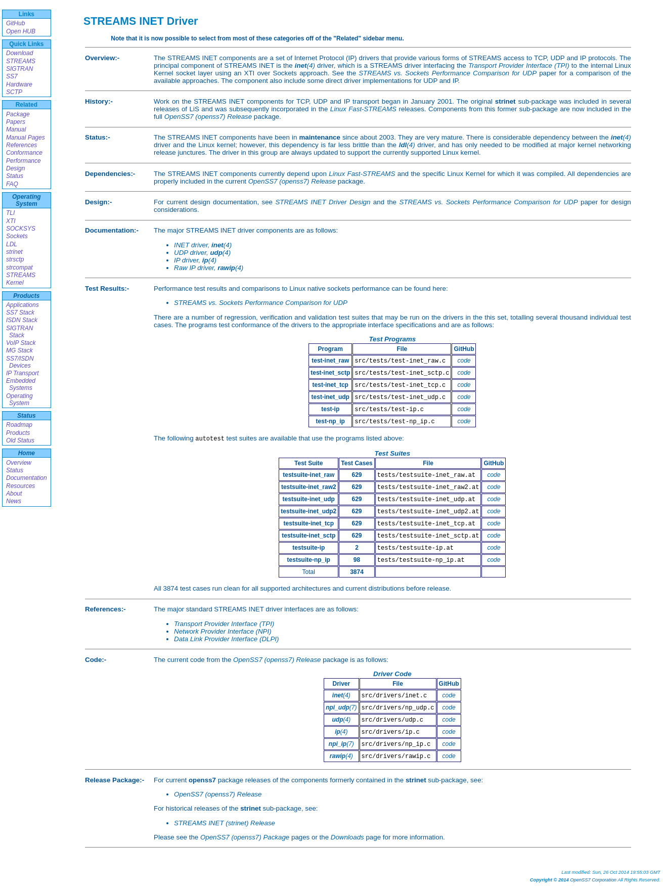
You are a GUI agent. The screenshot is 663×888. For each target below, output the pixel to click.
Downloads (347, 837)
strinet (14, 251)
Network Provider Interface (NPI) (223, 631)
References (21, 145)
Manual (16, 129)
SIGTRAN (19, 68)
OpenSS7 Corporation (593, 879)
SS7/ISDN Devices (20, 362)
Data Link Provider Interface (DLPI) (226, 639)
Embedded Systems (20, 384)
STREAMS (20, 61)
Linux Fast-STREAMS (363, 109)
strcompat (19, 267)
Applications (22, 304)
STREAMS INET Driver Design (322, 202)
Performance (23, 160)
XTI (11, 221)
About (14, 493)
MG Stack (19, 350)
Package (18, 114)
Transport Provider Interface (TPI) (518, 65)
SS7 (12, 76)
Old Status (20, 440)
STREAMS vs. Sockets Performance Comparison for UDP (448, 73)
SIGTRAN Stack (19, 332)
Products (26, 295)
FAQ (12, 184)
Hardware (19, 84)
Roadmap (19, 424)
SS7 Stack (20, 312)
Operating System (26, 200)
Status (14, 176)
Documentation (26, 477)
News (13, 501)
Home (26, 453)
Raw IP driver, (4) (208, 268)
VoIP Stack (20, 342)
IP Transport (22, 373)
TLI (10, 212)
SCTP (14, 92)
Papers (15, 121)
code (463, 360)
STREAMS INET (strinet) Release (224, 823)
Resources (20, 486)
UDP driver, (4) (202, 252)
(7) (341, 707)
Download (19, 53)
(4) (305, 65)
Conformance (24, 152)
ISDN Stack (21, 320)
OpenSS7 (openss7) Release (208, 116)
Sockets (17, 236)
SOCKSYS (20, 228)
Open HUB (20, 31)
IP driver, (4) (195, 260)
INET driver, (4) (203, 245)
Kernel (15, 282)
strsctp (15, 259)
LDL (11, 244)
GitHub (15, 23)
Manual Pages (25, 137)
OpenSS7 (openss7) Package (244, 837)
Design (15, 168)
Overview (18, 462)
